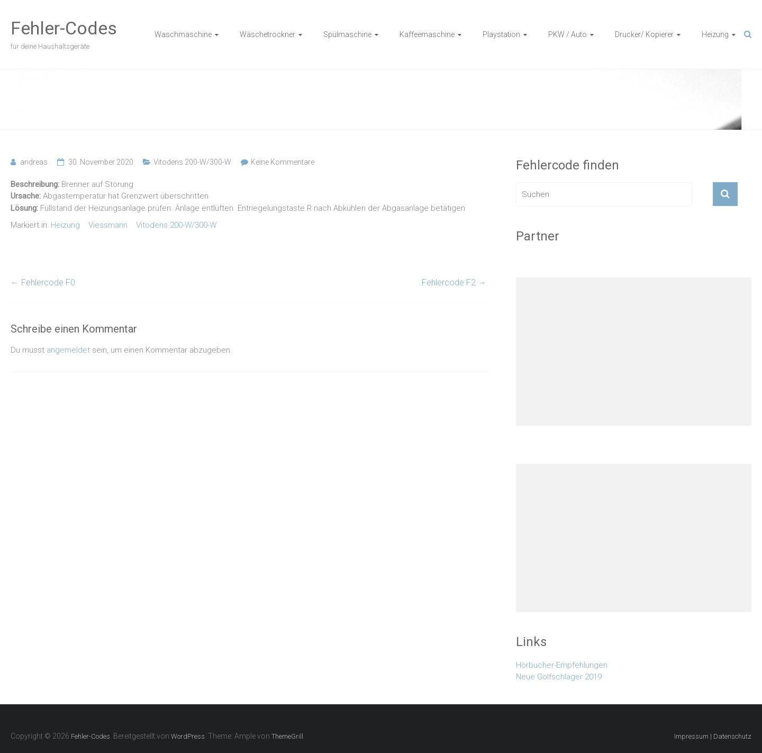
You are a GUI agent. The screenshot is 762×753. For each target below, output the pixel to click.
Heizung (715, 34)
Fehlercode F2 (454, 282)
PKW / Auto (567, 34)
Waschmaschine (183, 34)
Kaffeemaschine (427, 34)
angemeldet (68, 350)
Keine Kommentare (282, 162)
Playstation (501, 34)
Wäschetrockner (267, 34)
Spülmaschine (347, 34)
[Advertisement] (633, 351)
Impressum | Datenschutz (712, 736)
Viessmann (108, 225)
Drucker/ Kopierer (644, 34)
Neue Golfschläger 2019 (559, 677)
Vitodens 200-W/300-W (192, 162)
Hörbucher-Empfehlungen (561, 665)
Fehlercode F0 (43, 282)
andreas (34, 162)
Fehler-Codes (64, 28)
